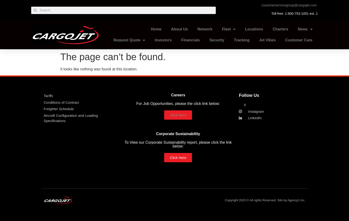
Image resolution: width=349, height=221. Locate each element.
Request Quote (129, 40)
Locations (254, 29)
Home (156, 29)
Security (216, 40)
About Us (179, 29)
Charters (280, 29)
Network (204, 29)
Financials (190, 40)
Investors (163, 40)
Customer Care (299, 40)
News (305, 29)
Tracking (242, 40)
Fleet (229, 29)
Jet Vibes (267, 40)
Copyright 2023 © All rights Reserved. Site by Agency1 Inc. (265, 200)
